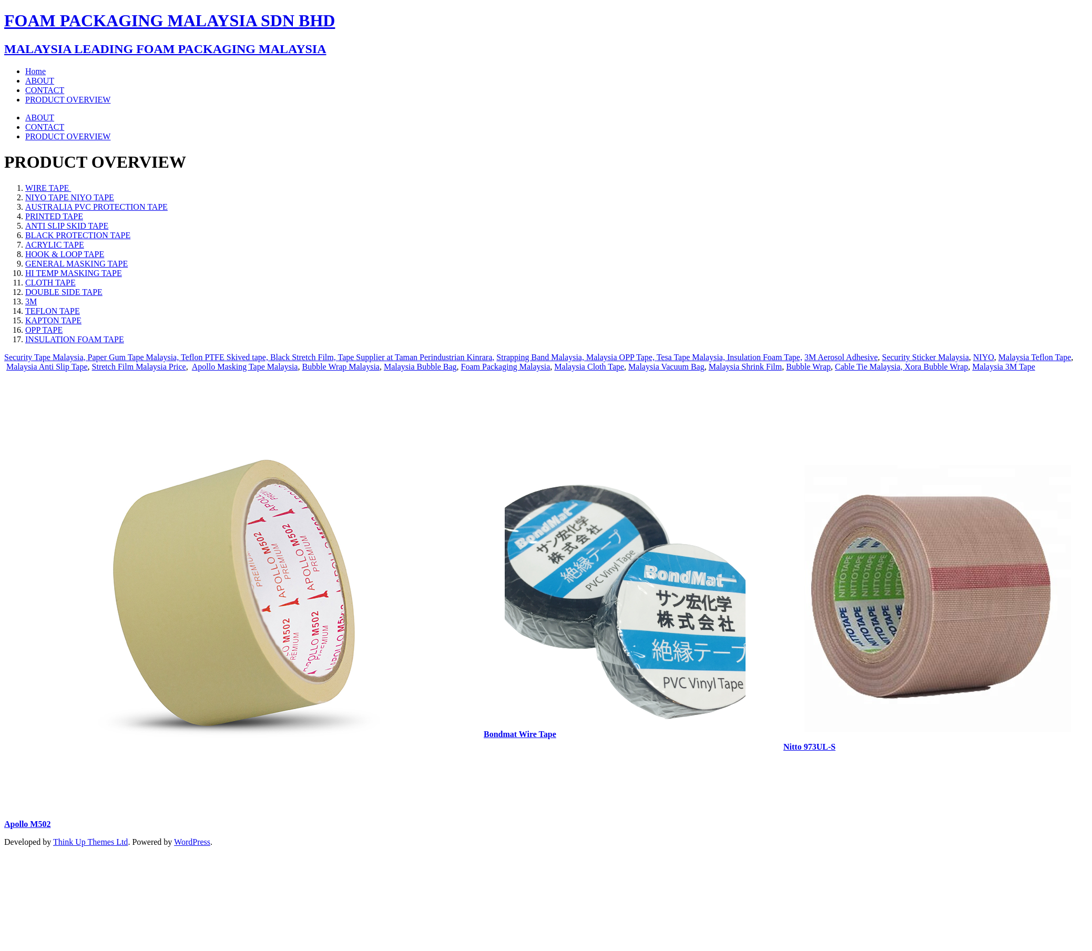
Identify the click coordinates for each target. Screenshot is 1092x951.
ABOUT (39, 117)
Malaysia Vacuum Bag (666, 366)
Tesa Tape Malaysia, (692, 357)
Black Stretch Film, (304, 357)
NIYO (983, 357)
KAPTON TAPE (53, 320)
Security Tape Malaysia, (46, 357)
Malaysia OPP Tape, (621, 357)
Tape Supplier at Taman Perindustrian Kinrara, (416, 357)
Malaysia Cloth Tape (589, 366)
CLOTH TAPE (50, 282)
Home (35, 71)
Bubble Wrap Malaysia (340, 366)
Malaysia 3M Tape (1003, 366)
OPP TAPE (44, 329)
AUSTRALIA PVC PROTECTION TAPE (96, 206)
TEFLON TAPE (52, 310)
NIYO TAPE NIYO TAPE (69, 197)
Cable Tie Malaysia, (869, 366)
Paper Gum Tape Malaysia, (134, 357)
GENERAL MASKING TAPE (76, 263)
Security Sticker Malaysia (925, 357)
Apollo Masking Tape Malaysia (245, 366)
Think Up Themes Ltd (90, 841)
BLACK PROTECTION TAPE (77, 235)
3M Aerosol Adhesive (841, 357)
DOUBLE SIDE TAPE (64, 292)
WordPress (192, 841)
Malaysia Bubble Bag (420, 366)
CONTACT (44, 126)
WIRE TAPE (48, 187)
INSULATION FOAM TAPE (74, 339)
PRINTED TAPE (54, 216)
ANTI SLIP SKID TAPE (66, 225)
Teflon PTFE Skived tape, (225, 357)
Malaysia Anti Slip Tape (47, 366)
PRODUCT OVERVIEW (67, 136)
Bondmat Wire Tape (520, 734)
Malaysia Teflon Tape (1034, 357)
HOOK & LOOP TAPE (64, 254)
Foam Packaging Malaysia (505, 366)
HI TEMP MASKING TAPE (73, 273)
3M (31, 301)
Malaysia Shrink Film (745, 366)
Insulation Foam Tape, (764, 357)
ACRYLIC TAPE (54, 244)
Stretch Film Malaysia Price (139, 366)
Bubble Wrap (808, 366)
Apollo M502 (27, 824)
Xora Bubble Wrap (936, 366)
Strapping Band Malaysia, (541, 357)
